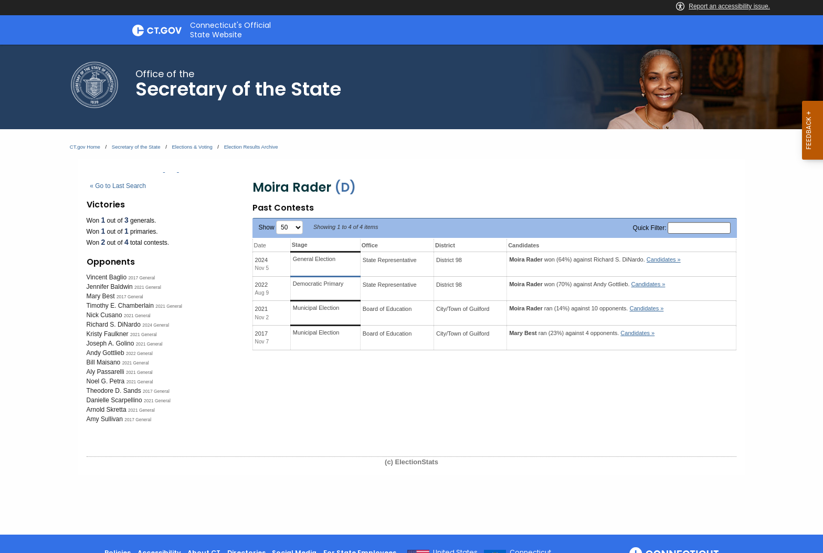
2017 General (141, 277)
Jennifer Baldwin (110, 286)
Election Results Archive (251, 147)
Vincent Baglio (107, 277)
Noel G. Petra (106, 381)
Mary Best (101, 296)
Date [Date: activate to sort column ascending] (260, 245)
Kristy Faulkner (108, 334)
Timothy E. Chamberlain (120, 305)
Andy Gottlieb (105, 353)
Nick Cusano (104, 315)
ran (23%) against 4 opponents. (582, 333)
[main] (411, 290)
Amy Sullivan (105, 419)
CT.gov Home (85, 147)
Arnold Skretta (106, 409)
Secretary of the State (136, 147)
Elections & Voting (192, 147)
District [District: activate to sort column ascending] (445, 245)
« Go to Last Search (118, 186)
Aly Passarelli (105, 371)
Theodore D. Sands (114, 390)
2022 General (139, 353)
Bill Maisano (104, 362)
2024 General (155, 325)
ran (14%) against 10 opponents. (586, 308)
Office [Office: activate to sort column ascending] (370, 245)
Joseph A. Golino (110, 343)
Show (281, 227)
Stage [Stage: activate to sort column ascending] (300, 245)
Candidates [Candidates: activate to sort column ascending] (523, 245)
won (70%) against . (587, 284)
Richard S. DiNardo (114, 324)
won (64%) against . (595, 259)
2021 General (147, 287)
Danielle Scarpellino (114, 400)
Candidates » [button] (664, 259)
